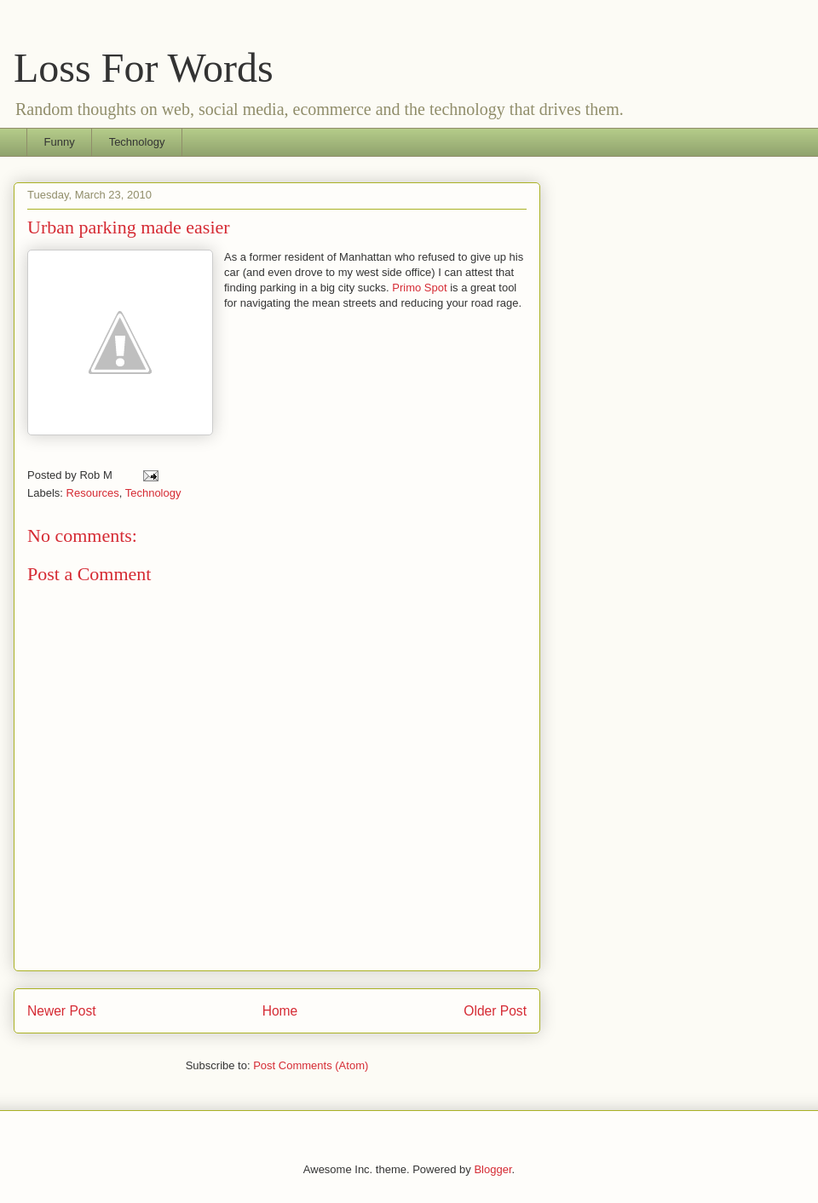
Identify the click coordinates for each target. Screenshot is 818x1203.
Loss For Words (144, 67)
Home (280, 1011)
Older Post (495, 1011)
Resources (92, 492)
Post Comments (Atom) (310, 1065)
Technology (137, 141)
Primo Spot (419, 287)
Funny (59, 141)
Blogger (492, 1169)
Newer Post (61, 1011)
